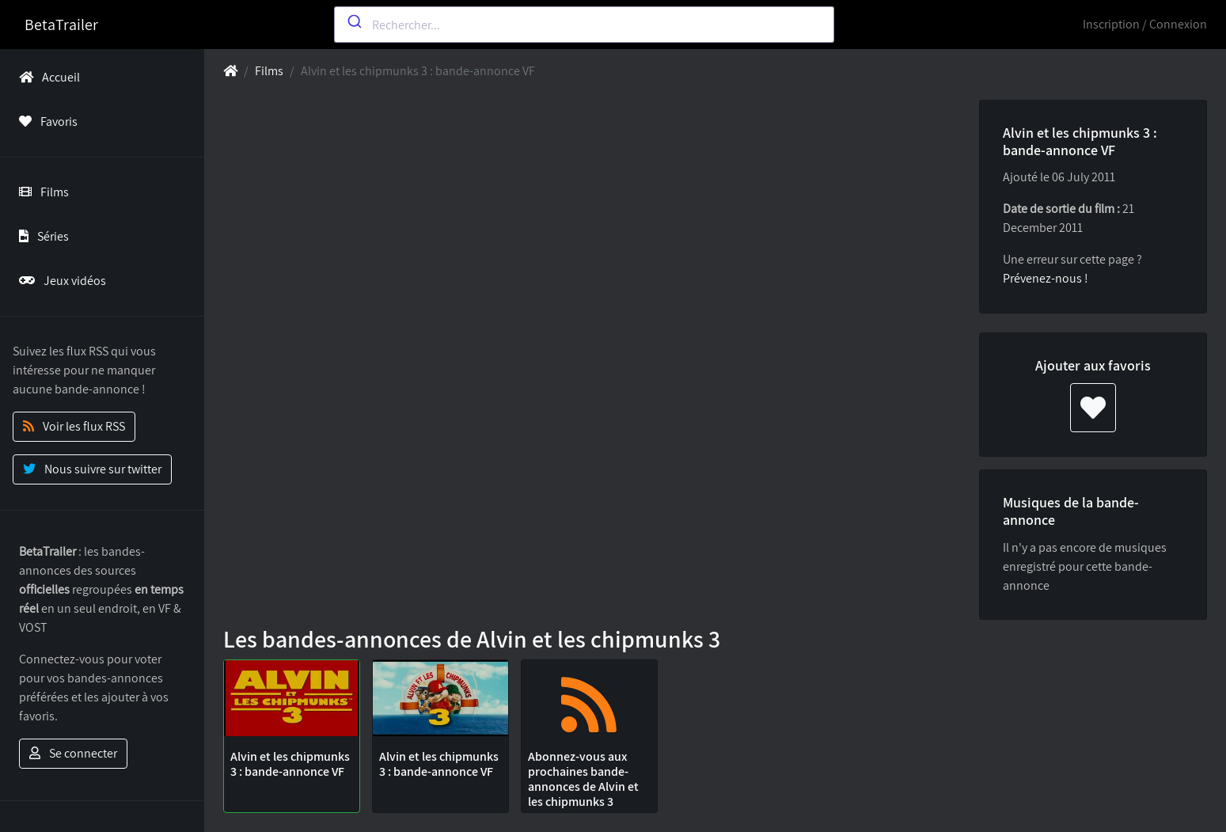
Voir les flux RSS (74, 426)
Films (41, 192)
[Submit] (353, 21)
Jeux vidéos (59, 280)
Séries (41, 236)
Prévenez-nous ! (1045, 278)
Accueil (46, 77)
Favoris (45, 121)
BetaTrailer (61, 24)
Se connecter (73, 753)
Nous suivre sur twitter (92, 469)
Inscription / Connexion (1145, 24)
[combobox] (584, 24)
